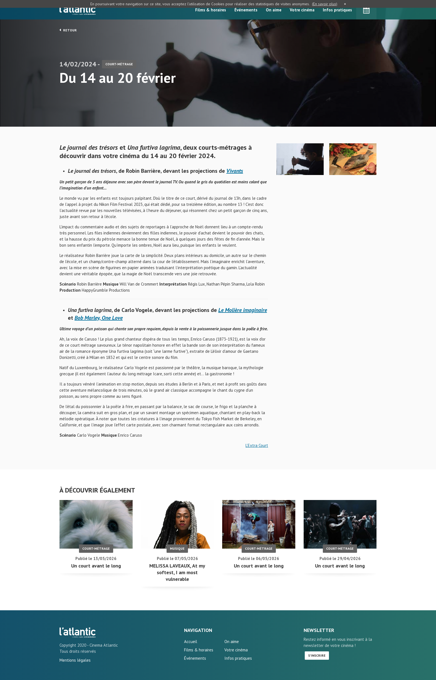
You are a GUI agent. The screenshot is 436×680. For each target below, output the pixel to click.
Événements (245, 9)
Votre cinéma (302, 9)
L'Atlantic (78, 9)
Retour (68, 30)
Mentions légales (75, 660)
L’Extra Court (257, 445)
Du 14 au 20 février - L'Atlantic (78, 632)
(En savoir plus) (324, 3)
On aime (273, 9)
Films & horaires (210, 9)
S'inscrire (317, 655)
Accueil (190, 641)
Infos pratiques (337, 9)
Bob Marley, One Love (99, 317)
